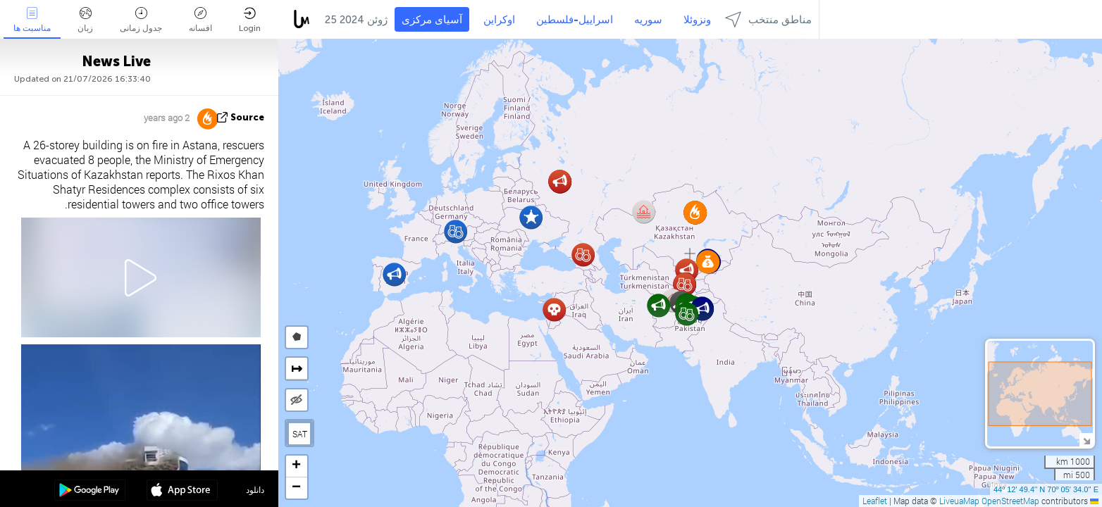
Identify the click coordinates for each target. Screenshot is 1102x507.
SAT (299, 433)
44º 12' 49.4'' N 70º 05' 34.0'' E (1045, 489)
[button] (702, 309)
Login (250, 20)
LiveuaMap (959, 500)
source (247, 117)
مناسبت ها (32, 20)
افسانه (200, 20)
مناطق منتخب (768, 19)
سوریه (648, 19)
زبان (85, 20)
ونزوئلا (697, 19)
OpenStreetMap (1010, 500)
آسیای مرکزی (432, 19)
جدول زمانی (141, 20)
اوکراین (499, 19)
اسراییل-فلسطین (574, 19)
